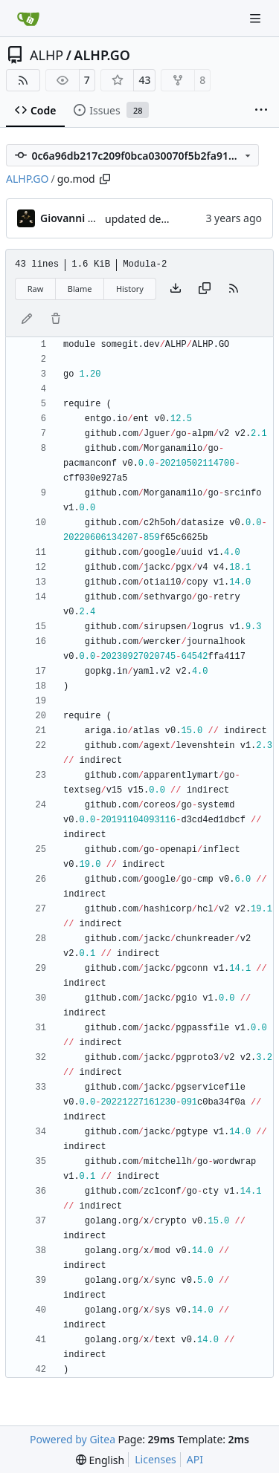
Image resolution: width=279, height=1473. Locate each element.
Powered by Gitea (72, 1439)
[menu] (100, 1460)
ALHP (46, 55)
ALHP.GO (102, 55)
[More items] (261, 110)
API (195, 1459)
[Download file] (175, 289)
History (130, 288)
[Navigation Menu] (257, 18)
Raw (36, 288)
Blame (80, 288)
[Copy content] (205, 289)
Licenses (155, 1459)
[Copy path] (105, 179)
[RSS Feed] (23, 80)
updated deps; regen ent (165, 219)
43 (144, 80)
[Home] (28, 18)
